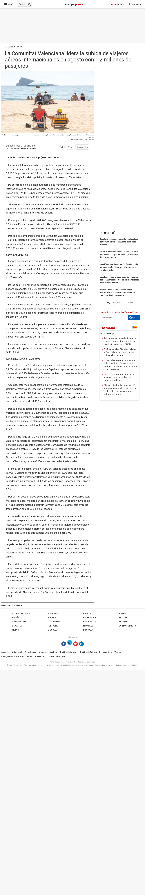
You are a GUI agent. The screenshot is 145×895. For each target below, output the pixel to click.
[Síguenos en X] (69, 644)
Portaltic (53, 625)
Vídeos (15, 630)
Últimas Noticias (21, 613)
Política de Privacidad (90, 652)
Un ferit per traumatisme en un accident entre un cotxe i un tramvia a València (119, 377)
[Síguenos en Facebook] (63, 644)
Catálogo (53, 652)
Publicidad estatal (57, 656)
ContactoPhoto (127, 625)
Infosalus (88, 630)
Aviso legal (17, 652)
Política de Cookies (68, 652)
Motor (122, 613)
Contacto (5, 652)
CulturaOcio (90, 617)
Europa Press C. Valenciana (21, 145)
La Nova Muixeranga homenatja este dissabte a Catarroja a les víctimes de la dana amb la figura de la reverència (120, 365)
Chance (87, 613)
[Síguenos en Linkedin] (81, 644)
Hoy (108, 302)
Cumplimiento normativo (36, 652)
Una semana (118, 302)
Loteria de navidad (35, 656)
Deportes (17, 625)
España (15, 617)
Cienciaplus (54, 621)
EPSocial (52, 630)
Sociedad (52, 617)
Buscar (133, 317)
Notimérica (124, 621)
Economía (53, 613)
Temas (117, 652)
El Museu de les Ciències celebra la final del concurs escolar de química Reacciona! (120, 352)
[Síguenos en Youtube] (75, 644)
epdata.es (88, 625)
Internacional (19, 621)
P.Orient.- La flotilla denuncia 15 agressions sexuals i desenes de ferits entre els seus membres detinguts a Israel (120, 389)
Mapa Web (107, 652)
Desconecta (89, 621)
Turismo (123, 617)
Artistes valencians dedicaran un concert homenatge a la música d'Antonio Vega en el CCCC (120, 341)
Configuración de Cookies (12, 656)
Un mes (130, 302)
